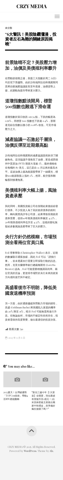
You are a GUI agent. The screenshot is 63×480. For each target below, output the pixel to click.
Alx (51, 451)
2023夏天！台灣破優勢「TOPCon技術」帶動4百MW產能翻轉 (15, 395)
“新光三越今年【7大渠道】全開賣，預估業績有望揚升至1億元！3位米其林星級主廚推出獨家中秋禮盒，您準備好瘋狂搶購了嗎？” (43, 400)
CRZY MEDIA (31, 6)
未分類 (8, 27)
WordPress (30, 451)
